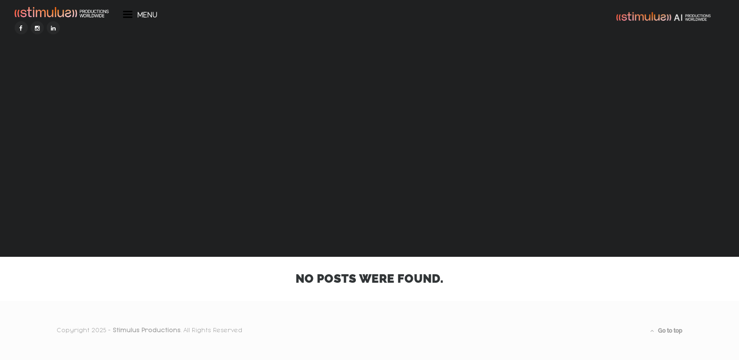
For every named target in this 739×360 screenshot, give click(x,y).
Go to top (666, 331)
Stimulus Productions (147, 330)
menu (182, 36)
